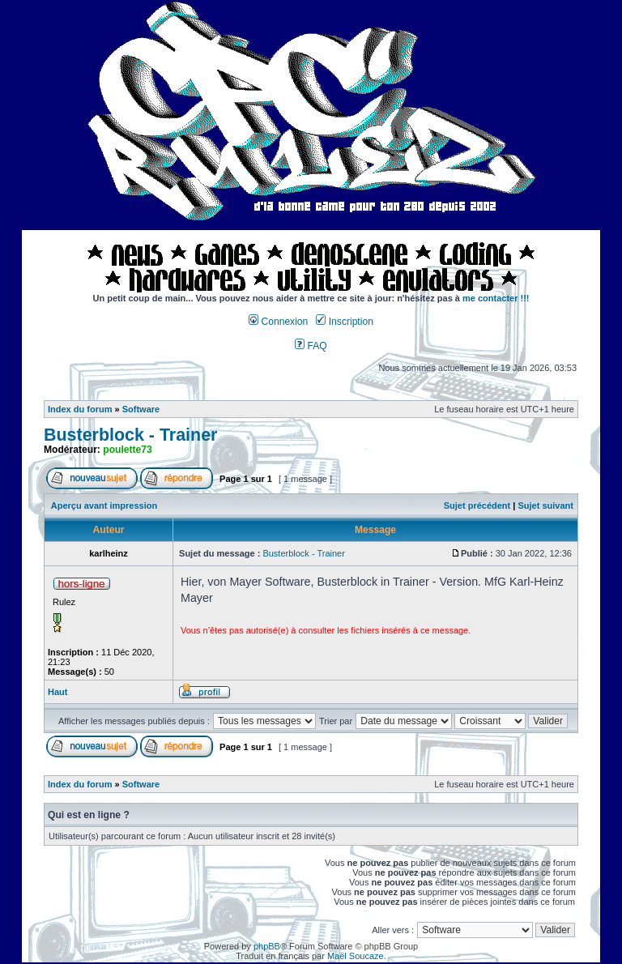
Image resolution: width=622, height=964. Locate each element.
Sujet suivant (545, 505)
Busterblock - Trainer (130, 435)
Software (141, 409)
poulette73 (127, 449)
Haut (57, 692)
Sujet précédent (477, 505)
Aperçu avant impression (104, 505)
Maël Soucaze (355, 956)
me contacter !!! (496, 298)
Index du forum (80, 409)
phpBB (266, 946)
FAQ (311, 346)
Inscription (344, 321)
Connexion (278, 321)
